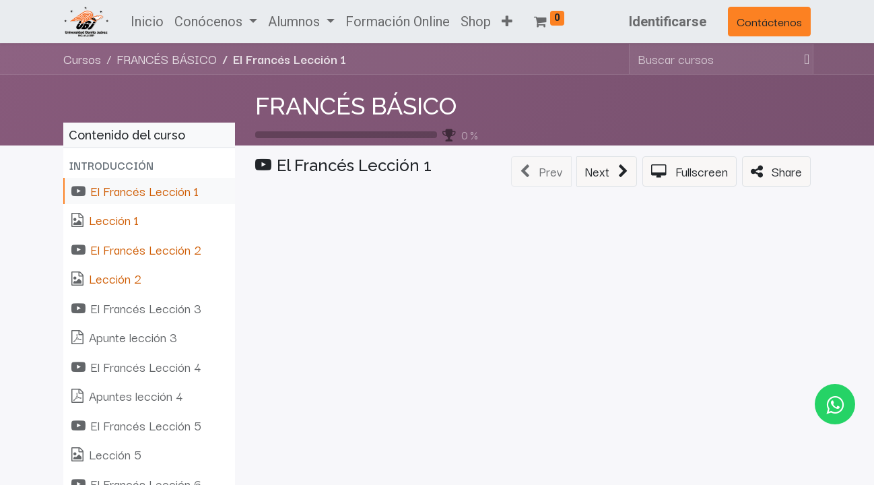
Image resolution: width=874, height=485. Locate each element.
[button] (507, 21)
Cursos (82, 58)
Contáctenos (769, 21)
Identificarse (667, 21)
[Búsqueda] (804, 59)
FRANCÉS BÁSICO (356, 106)
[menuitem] (147, 21)
